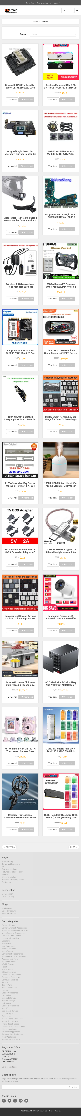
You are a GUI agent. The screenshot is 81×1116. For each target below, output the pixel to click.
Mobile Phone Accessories (12, 1021)
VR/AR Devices (8, 966)
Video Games (7, 953)
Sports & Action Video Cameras (15, 932)
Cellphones (6, 1018)
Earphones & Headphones (12, 956)
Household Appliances (11, 1034)
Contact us (30, 3)
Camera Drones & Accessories (14, 930)
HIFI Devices (7, 945)
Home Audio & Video (10, 940)
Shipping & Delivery (10, 879)
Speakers (6, 943)
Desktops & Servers (10, 1013)
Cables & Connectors (10, 1008)
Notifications (7, 910)
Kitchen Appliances (10, 1031)
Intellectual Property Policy (13, 881)
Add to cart (27, 100)
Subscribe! (73, 1089)
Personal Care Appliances (12, 1036)
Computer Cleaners (10, 982)
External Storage (9, 1000)
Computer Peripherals (11, 979)
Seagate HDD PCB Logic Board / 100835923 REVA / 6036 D (60, 215)
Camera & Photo (8, 927)
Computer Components (11, 976)
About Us (5, 876)
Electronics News (9, 915)
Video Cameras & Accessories (14, 935)
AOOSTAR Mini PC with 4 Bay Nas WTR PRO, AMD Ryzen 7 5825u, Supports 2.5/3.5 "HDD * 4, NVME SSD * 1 (60, 686)
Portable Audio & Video (11, 938)
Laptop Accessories (10, 995)
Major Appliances (9, 1039)
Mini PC (5, 1010)
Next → (73, 847)
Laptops (5, 992)
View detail (12, 100)
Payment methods (9, 871)
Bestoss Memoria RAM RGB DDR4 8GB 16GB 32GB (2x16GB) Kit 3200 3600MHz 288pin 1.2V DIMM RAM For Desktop (60, 89)
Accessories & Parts (10, 961)
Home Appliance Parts (11, 1041)
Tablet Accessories (10, 989)
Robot (4, 969)
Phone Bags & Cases (10, 1026)
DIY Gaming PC (8, 1015)
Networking (6, 1005)
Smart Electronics (9, 950)
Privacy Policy (7, 863)
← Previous (9, 847)
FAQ (3, 868)
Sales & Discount (9, 913)
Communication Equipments (13, 1028)
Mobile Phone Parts (10, 1023)
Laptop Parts (7, 997)
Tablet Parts (7, 987)
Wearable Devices (9, 963)
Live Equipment (8, 948)
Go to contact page (9, 1069)
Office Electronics (9, 974)
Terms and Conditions (11, 866)
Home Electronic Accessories (14, 958)
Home (35, 22)
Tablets (5, 984)
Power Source (8, 971)
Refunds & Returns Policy (12, 874)
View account (55, 3)
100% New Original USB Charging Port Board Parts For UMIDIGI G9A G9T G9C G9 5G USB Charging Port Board (20, 421)
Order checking (42, 3)
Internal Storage (8, 1002)
